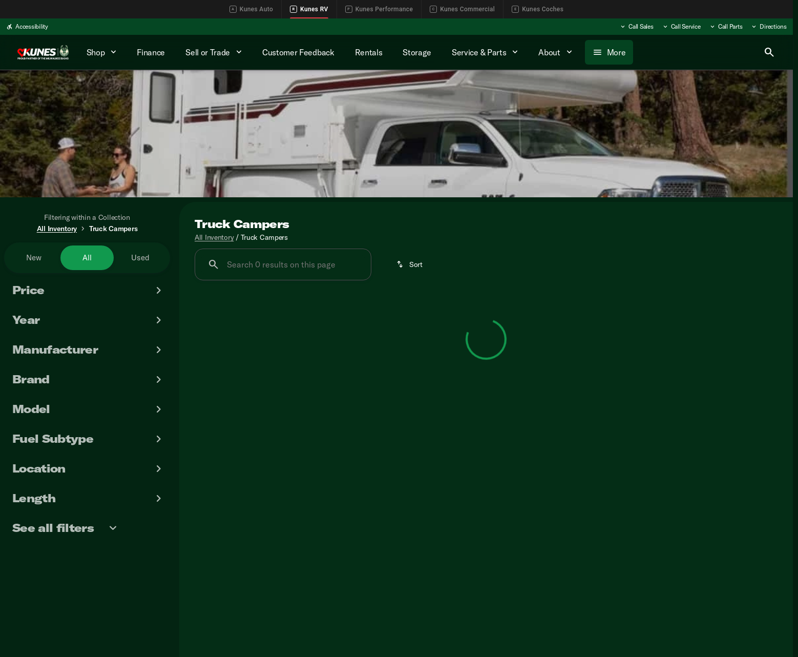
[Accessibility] (27, 26)
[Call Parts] (726, 26)
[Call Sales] (636, 26)
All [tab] (87, 257)
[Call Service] (681, 26)
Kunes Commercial (462, 9)
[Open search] (769, 52)
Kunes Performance (379, 9)
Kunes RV (309, 9)
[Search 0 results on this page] (283, 264)
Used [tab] (140, 257)
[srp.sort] (410, 264)
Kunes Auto (251, 9)
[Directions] (768, 26)
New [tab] (33, 257)
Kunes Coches (537, 9)
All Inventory (214, 237)
